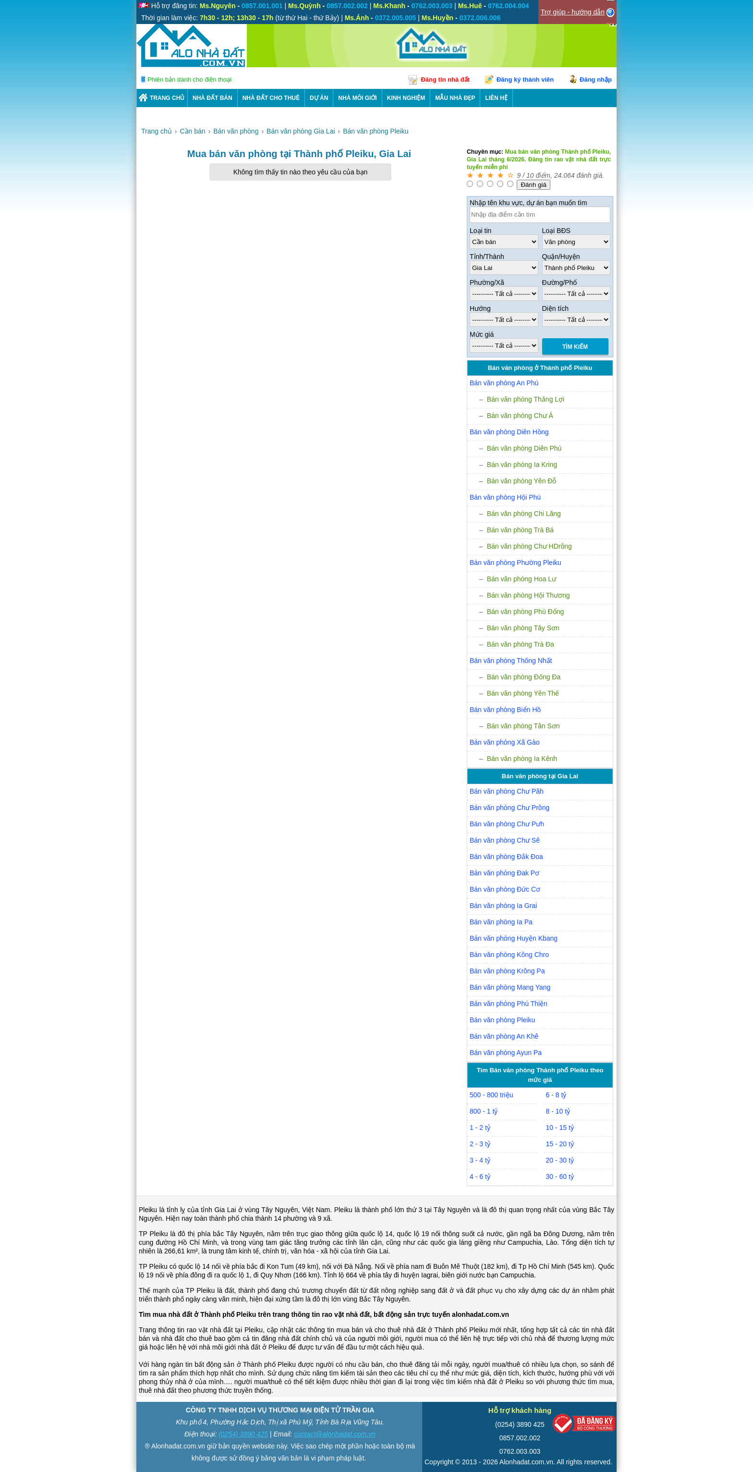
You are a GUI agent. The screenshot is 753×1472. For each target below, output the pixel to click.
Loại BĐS (556, 230)
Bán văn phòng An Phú (504, 383)
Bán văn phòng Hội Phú (505, 497)
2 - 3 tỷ (480, 1144)
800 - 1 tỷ (484, 1111)
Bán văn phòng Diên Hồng (509, 432)
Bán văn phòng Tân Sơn (523, 726)
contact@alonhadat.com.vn (335, 1434)
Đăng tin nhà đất (445, 79)
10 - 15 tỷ (560, 1127)
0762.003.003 (520, 1451)
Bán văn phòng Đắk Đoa (506, 856)
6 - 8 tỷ (556, 1095)
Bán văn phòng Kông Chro (509, 954)
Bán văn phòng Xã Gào (505, 742)
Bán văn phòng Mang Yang (510, 987)
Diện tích (555, 308)
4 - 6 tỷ (480, 1176)
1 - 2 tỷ (480, 1127)
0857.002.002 (520, 1438)
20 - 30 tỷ (560, 1160)
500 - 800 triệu (491, 1095)
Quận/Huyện (561, 256)
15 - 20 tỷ (560, 1144)
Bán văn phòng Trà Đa (520, 644)
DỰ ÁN (319, 98)
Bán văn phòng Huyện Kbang (514, 938)
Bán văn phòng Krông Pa (507, 971)
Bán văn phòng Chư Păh (507, 791)
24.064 (564, 175)
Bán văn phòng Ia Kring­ (522, 464)
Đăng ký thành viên (525, 79)
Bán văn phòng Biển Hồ (505, 709)
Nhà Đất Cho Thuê (271, 98)
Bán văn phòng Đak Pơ (504, 873)
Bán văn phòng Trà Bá (520, 530)
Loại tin (480, 230)
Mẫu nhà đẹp (455, 98)
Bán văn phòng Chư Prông (509, 807)
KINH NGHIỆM (406, 98)
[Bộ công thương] (584, 1425)
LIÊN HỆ (496, 98)
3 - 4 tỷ (480, 1160)
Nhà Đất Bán (212, 98)
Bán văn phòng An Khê (504, 1036)
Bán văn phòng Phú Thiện (508, 1003)
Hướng (480, 308)
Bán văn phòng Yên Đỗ (522, 481)
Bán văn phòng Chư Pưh (507, 824)
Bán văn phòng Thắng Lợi (526, 399)
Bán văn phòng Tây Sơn (523, 628)
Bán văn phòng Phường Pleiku (515, 562)
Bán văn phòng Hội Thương (528, 595)
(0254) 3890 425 (243, 1434)
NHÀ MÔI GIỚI (357, 98)
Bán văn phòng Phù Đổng (525, 611)
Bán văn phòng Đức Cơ (505, 889)
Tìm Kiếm (575, 346)
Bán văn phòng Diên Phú (524, 448)
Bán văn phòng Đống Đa (524, 677)
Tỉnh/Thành (487, 256)
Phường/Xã (487, 282)
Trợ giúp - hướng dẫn (573, 12)
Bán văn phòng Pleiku (502, 1020)
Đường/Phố (559, 282)
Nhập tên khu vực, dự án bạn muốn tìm (528, 203)
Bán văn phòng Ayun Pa (506, 1052)
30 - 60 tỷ (560, 1176)
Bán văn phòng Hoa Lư (521, 579)
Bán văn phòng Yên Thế (523, 693)
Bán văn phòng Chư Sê (505, 840)
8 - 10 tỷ (558, 1111)
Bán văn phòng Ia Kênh (522, 758)
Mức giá (482, 334)
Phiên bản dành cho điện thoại (189, 79)
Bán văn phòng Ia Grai (503, 905)
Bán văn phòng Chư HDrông (529, 546)
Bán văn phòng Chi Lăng (524, 513)
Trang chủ (167, 98)
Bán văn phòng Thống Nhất (511, 660)
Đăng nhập (596, 79)
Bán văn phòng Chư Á (520, 415)
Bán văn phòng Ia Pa (501, 922)
